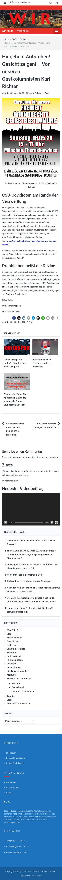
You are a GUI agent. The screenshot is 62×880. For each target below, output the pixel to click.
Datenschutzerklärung (15, 758)
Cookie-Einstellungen (15, 763)
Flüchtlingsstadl (15, 637)
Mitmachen (11, 782)
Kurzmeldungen (15, 660)
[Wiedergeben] (5, 522)
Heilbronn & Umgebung (23, 691)
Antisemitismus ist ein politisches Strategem (29, 581)
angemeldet (16, 457)
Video (10, 700)
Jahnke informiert (16, 649)
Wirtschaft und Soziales (18, 703)
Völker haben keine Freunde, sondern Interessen (42, 363)
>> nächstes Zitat (10, 481)
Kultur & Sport (14, 656)
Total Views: (11, 841)
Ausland (16, 683)
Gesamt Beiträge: (14, 852)
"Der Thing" (16, 39)
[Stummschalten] (52, 522)
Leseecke (11, 663)
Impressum (11, 753)
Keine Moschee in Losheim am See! (24, 575)
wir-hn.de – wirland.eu (15, 30)
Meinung (11, 675)
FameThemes (36, 876)
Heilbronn (12, 645)
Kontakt (9, 793)
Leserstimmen (14, 667)
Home (7, 39)
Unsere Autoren (12, 787)
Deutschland (18, 687)
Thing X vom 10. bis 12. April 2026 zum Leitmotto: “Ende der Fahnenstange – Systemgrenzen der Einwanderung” (31, 554)
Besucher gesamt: (14, 846)
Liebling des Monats (17, 671)
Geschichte (12, 641)
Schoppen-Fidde (42, 93)
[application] (31, 509)
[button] (14, 318)
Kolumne (11, 652)
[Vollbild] (56, 522)
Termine (11, 696)
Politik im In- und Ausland (19, 678)
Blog (25, 39)
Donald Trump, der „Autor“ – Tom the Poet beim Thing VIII (15, 363)
